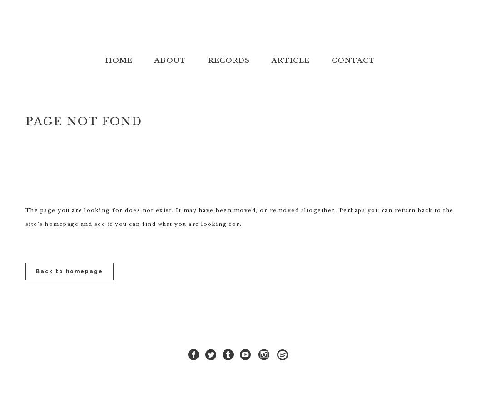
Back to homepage (69, 271)
